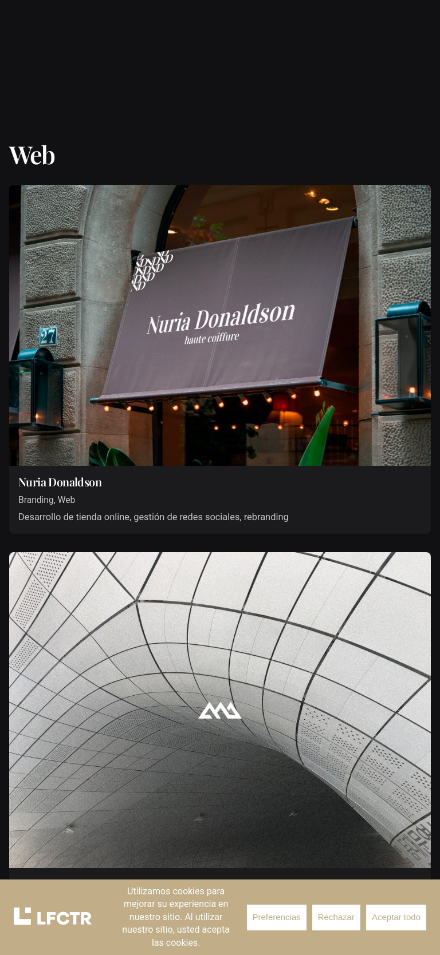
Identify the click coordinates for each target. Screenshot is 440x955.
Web (67, 500)
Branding (36, 500)
